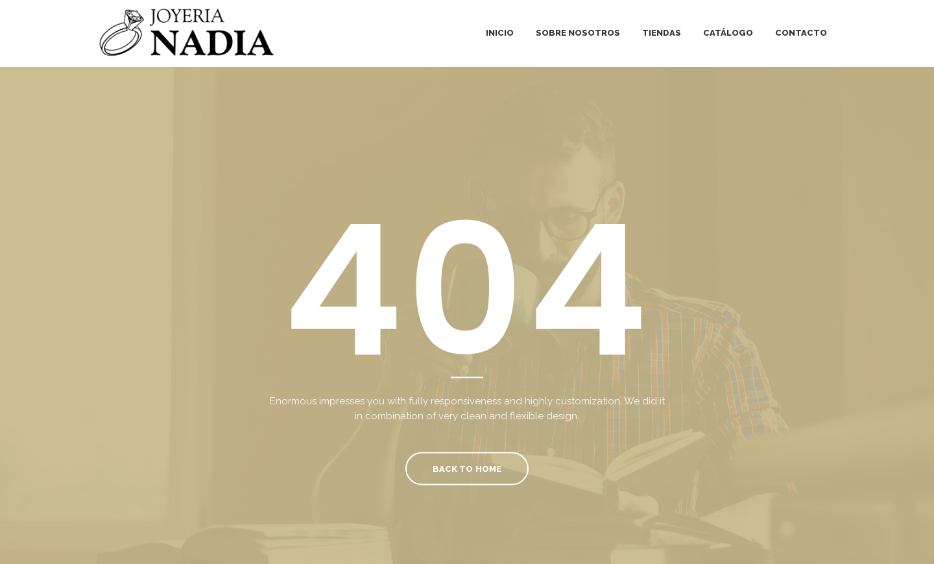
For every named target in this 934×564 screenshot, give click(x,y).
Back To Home (467, 468)
